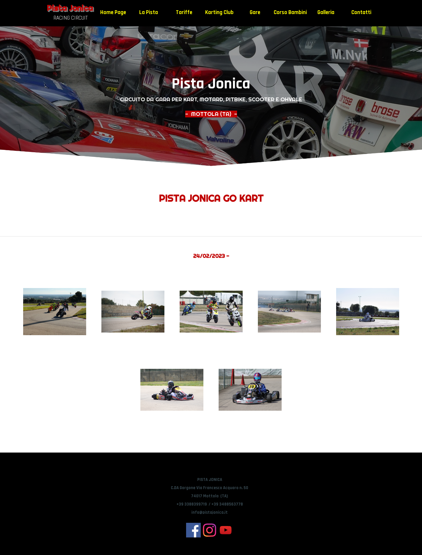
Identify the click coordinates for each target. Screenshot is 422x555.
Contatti (361, 12)
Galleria (325, 12)
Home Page (113, 12)
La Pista (148, 12)
